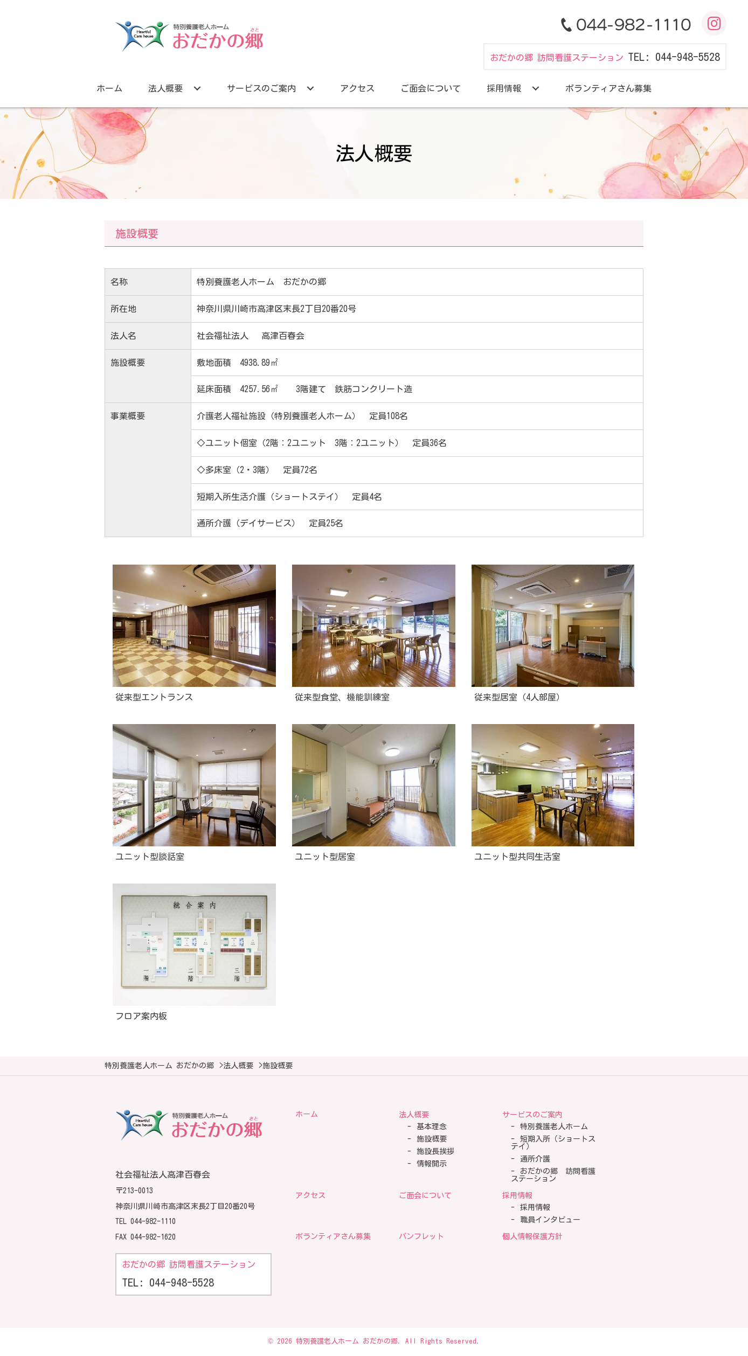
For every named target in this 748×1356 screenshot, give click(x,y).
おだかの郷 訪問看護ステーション (553, 1175)
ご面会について (425, 1195)
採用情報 (517, 1195)
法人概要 (414, 1114)
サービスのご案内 (532, 1114)
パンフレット (421, 1236)
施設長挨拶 (435, 1151)
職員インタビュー (550, 1219)
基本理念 (432, 1126)
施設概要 (432, 1139)
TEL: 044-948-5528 (674, 56)
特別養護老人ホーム (554, 1126)
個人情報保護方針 (532, 1236)
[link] (109, 88)
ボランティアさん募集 (333, 1236)
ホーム (306, 1114)
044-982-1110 (153, 1221)
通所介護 (535, 1159)
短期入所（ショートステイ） (553, 1142)
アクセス (310, 1195)
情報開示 (432, 1163)
